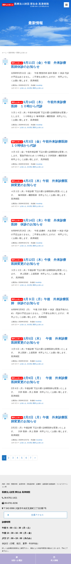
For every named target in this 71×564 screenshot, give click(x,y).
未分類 (29, 88)
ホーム (4, 53)
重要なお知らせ (38, 88)
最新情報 (11, 53)
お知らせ (23, 88)
